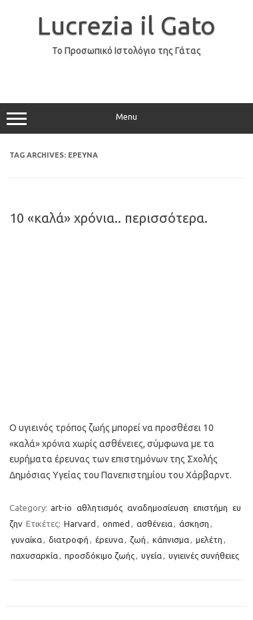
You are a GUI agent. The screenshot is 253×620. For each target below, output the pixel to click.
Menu (126, 118)
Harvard (80, 523)
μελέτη (209, 539)
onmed (116, 523)
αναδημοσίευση (157, 507)
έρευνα (109, 539)
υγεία (151, 555)
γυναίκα (26, 539)
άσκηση (194, 523)
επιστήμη (210, 507)
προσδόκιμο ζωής (99, 555)
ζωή (138, 539)
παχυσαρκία (34, 555)
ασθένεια (154, 523)
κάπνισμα (170, 539)
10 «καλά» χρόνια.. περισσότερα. (108, 218)
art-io (61, 507)
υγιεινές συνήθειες (203, 555)
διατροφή (69, 539)
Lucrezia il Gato (126, 25)
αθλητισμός (100, 507)
